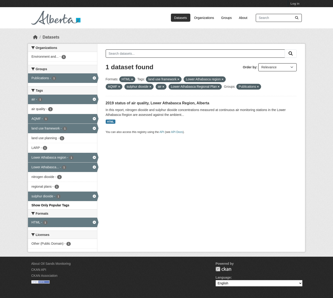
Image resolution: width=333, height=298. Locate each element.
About (243, 18)
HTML (110, 121)
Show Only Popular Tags (50, 205)
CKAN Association (44, 275)
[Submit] (296, 18)
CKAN (223, 269)
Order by (249, 67)
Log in (294, 3)
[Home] (35, 37)
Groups (226, 18)
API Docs (177, 132)
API (162, 132)
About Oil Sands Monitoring (51, 263)
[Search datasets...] (279, 18)
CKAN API (38, 269)
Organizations (204, 18)
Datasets (180, 18)
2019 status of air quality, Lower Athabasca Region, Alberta (157, 103)
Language (223, 277)
